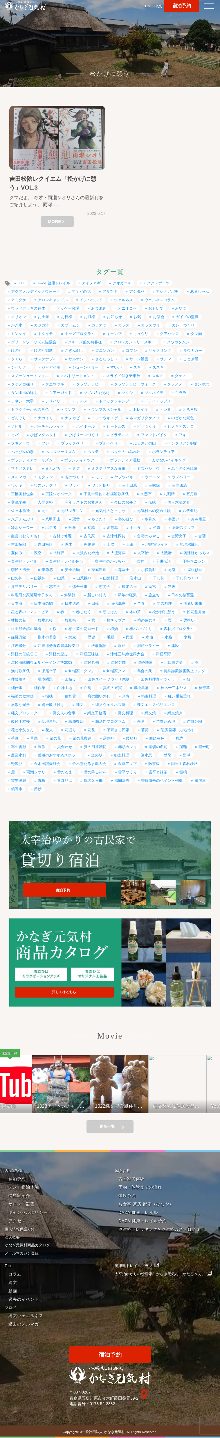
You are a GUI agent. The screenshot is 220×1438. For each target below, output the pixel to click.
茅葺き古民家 (118, 730)
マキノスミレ (22, 468)
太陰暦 (166, 553)
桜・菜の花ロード (83, 629)
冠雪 (76, 519)
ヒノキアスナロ (180, 426)
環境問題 (45, 679)
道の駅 (96, 755)
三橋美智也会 (22, 494)
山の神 (16, 578)
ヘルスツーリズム (60, 451)
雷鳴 (183, 772)
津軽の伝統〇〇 (24, 654)
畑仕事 (16, 688)
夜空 (38, 553)
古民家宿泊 (14, 1170)
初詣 (91, 527)
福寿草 (204, 688)
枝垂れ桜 (45, 620)
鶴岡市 (16, 789)
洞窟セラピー (148, 645)
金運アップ (127, 763)
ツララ (180, 392)
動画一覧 (107, 1126)
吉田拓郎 (18, 544)
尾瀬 (172, 570)
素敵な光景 (20, 704)
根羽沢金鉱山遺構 (26, 629)
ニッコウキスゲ (104, 418)
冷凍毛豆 (198, 519)
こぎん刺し (74, 350)
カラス (123, 325)
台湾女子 (178, 536)
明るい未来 (192, 603)
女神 (140, 561)
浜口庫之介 (173, 662)
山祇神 (39, 578)
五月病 (192, 494)
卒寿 (157, 527)
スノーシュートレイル (30, 376)
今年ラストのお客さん (83, 502)
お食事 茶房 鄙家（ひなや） (146, 1204)
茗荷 (145, 730)
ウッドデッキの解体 (28, 308)
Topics (10, 1266)
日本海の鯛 (43, 603)
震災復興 (18, 780)
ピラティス (119, 435)
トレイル (140, 409)
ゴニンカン (104, 350)
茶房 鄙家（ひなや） (178, 730)
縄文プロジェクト (26, 713)
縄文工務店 (96, 713)
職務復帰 (76, 721)
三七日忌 (129, 485)
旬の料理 (164, 603)
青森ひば (64, 780)
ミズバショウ (148, 468)
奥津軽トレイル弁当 (66, 561)
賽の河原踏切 (95, 747)
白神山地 (64, 688)
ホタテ (93, 451)
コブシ (131, 350)
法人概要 (12, 1237)
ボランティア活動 (125, 460)
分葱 (72, 527)
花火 (49, 730)
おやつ (180, 308)
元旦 (45, 511)
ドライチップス (158, 401)
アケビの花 (81, 291)
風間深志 (121, 780)
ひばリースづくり (83, 435)
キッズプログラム (80, 333)
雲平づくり (127, 772)
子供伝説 (163, 561)
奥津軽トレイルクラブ (133, 1266)
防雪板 (154, 763)
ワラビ (74, 485)
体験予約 (127, 1195)
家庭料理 (99, 570)
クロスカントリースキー (134, 342)
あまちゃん (199, 291)
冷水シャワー (22, 527)
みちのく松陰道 (184, 468)
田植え (70, 679)
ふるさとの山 (144, 443)
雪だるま (64, 772)
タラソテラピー (89, 384)
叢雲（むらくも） (26, 536)
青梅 (41, 780)
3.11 (21, 283)
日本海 (16, 603)
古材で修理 (62, 536)
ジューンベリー (85, 367)
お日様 (66, 317)
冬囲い (173, 519)
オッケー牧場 (68, 308)
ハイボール (85, 426)
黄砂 (38, 789)
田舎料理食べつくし (158, 679)
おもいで (155, 308)
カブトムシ (70, 325)
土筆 (130, 544)
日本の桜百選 (182, 595)
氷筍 (187, 637)
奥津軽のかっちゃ (110, 561)
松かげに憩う (163, 612)
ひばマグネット (43, 435)
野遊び (16, 763)
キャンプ (114, 333)
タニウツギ (54, 384)
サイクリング (160, 350)
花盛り (70, 730)
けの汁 (16, 350)
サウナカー (192, 350)
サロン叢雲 (138, 359)
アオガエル (122, 283)
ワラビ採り (100, 485)
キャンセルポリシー (28, 1212)
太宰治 (143, 553)
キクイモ (45, 333)
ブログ (10, 1307)
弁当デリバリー (24, 586)
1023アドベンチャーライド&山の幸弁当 (74, 1106)
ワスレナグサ (45, 485)
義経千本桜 (20, 721)
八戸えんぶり (22, 519)
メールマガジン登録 (22, 1253)
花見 (91, 730)
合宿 (202, 536)
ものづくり (74, 477)
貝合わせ (64, 747)
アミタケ (18, 300)
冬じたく (99, 519)
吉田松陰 (45, 544)
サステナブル (45, 359)
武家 (72, 637)
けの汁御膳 (43, 350)
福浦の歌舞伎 (22, 696)
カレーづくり (183, 325)
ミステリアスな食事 (108, 468)
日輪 (95, 603)
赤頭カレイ (127, 747)
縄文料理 (125, 713)
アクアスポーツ (156, 283)
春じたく (83, 612)
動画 (12, 1291)
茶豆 (15, 738)
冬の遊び (125, 519)
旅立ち (154, 595)
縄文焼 (150, 713)
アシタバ (136, 291)
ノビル (16, 426)
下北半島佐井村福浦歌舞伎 (106, 494)
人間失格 (45, 502)
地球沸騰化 (189, 544)
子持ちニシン (194, 561)
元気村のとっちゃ (110, 511)
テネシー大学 (22, 401)
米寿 (125, 696)
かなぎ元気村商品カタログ (27, 1245)
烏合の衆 (144, 671)
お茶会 (158, 317)
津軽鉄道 (145, 662)
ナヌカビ (72, 418)
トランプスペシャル (104, 409)
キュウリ (140, 333)
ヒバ (15, 435)
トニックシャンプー (116, 401)
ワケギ (16, 485)
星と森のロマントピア (30, 612)
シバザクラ (20, 367)
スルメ (157, 376)
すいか (116, 367)
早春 (141, 603)
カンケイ (18, 333)
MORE (54, 221)
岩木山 (135, 578)
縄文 (80, 704)
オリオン (18, 317)
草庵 (34, 738)
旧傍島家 (118, 603)
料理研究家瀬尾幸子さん (32, 595)
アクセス (17, 1220)
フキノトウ (20, 443)
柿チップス (116, 620)
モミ (99, 477)
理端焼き (18, 679)
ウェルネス (123, 300)
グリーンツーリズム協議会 (33, 342)
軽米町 (204, 747)
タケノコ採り (22, 384)
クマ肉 (196, 333)
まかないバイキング (169, 460)
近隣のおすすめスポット (58, 755)
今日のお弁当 (125, 502)
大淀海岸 (118, 553)
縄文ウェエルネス (25, 1315)
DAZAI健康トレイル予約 (142, 1220)
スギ (137, 367)
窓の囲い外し (99, 696)
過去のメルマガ (23, 1324)
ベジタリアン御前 (182, 443)
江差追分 (18, 645)
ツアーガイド (60, 392)
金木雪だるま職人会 (89, 763)
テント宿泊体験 (23, 1187)
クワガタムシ (178, 342)
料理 (172, 586)
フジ (45, 443)
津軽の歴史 (58, 654)
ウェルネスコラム (160, 300)
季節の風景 (20, 570)
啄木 (68, 544)
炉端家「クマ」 (81, 671)
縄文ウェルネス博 (110, 704)
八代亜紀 (190, 511)
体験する (122, 1170)
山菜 (61, 578)
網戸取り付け (53, 704)
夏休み (16, 553)
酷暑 (167, 755)
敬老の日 (129, 586)
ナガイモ (45, 418)
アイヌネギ (91, 283)
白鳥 (87, 688)
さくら (16, 359)
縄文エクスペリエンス (156, 704)
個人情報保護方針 (20, 1229)
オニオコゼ (127, 308)
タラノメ (174, 384)
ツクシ (127, 392)
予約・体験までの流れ (140, 1187)
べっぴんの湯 (22, 451)
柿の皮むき (146, 620)
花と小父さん (22, 730)
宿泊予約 (17, 1178)
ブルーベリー (110, 443)
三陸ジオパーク (58, 494)
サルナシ (76, 359)
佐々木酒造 (20, 511)
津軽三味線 (89, 654)
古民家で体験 (131, 1178)
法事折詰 (98, 645)
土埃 (110, 544)
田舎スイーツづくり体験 (108, 679)
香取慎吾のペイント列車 (162, 780)
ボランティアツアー (81, 460)
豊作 (41, 747)
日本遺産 (72, 603)
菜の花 (55, 738)
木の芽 (135, 612)
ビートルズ (116, 426)
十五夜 (135, 527)
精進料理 (148, 696)
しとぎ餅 (190, 359)
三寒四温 (179, 485)
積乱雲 (70, 696)
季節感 (47, 570)
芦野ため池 (165, 721)
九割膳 (169, 494)
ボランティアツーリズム (32, 460)
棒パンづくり (140, 629)
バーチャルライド (49, 426)
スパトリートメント (77, 376)
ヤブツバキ (123, 477)
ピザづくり (146, 426)
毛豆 (110, 637)
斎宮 (152, 586)
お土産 (43, 317)
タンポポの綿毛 (24, 392)
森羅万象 (18, 637)
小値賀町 (148, 570)
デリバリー (54, 401)
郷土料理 (121, 755)
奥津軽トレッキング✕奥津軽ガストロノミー (161, 1229)
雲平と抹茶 (158, 772)
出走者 (51, 527)
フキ (182, 435)
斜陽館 (69, 595)
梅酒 (114, 629)
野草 (187, 755)
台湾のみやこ (148, 536)
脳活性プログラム (110, 721)
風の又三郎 (93, 780)
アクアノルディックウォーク (35, 291)
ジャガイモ (51, 367)
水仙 (149, 637)
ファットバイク (154, 435)
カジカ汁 (41, 325)
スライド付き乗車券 (123, 376)
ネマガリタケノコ (144, 418)
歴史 (91, 637)
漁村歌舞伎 (20, 671)
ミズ (76, 468)
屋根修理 (194, 570)
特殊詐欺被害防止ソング (184, 671)
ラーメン (152, 477)
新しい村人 (96, 595)
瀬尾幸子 (49, 671)
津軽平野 (163, 654)
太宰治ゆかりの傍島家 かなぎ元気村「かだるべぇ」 (160, 1274)
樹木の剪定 (47, 637)
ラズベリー (181, 477)
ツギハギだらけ (97, 392)
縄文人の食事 (64, 713)
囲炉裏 (89, 544)
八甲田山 (52, 519)
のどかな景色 (182, 418)
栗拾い (189, 620)
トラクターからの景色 (30, 409)
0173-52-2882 (102, 1403)
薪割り (108, 738)
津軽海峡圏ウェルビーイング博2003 (41, 662)
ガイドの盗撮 (187, 317)
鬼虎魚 (200, 780)
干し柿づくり (187, 578)
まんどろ (52, 468)
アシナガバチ (167, 291)
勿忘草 (112, 527)
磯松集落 (141, 688)
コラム (14, 1274)
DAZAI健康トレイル (53, 283)
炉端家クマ (116, 671)
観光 (179, 738)
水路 (168, 637)
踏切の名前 (158, 747)
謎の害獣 (18, 747)
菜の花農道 (82, 738)
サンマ (165, 359)
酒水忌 (146, 755)
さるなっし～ (106, 359)
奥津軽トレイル (24, 561)
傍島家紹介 (19, 1195)
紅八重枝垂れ (179, 696)
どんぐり (18, 418)
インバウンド (91, 300)
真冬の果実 (112, 688)
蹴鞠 (183, 747)
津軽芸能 (118, 662)
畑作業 (39, 688)
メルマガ (18, 477)
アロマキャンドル (53, 300)
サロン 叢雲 (21, 1204)
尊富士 (123, 570)
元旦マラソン (72, 511)
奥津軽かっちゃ (196, 553)
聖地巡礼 (49, 721)
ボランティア (163, 451)
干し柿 (158, 578)
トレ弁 (165, 409)
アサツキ (110, 291)
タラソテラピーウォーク (135, 384)
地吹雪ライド (156, 544)
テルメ (81, 401)
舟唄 (141, 721)
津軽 (175, 645)
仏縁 (152, 502)
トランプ (67, 409)
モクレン (45, 477)
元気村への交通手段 (154, 511)
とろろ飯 (190, 409)
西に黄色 (156, 738)
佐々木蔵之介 (178, 502)
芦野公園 (194, 721)
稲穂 (49, 696)
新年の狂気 (127, 595)
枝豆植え (72, 620)
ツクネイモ (154, 392)
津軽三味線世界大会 (127, 654)
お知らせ (114, 317)
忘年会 (54, 586)
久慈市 (146, 494)
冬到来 (150, 519)
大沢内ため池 (87, 553)
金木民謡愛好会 (47, 763)
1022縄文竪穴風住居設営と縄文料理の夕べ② (132, 1106)
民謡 (130, 637)
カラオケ (99, 325)
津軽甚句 (91, 662)
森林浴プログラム (179, 629)
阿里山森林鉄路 (184, 763)
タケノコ (182, 376)
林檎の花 (18, 620)
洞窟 (121, 645)
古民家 (89, 536)
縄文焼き (175, 713)
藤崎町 (131, 738)
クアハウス (169, 333)
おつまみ (98, 308)
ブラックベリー (74, 443)
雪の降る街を (95, 772)
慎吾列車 (79, 586)
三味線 (154, 485)
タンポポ (201, 384)
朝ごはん (110, 612)
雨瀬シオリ (35, 772)
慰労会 (104, 586)
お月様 (89, 317)
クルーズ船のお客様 (85, 342)
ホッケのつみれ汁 (125, 451)
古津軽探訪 (116, 536)
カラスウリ (150, 325)
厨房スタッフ (183, 527)
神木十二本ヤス (174, 688)
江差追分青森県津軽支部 (58, 645)
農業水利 (18, 755)
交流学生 (18, 502)
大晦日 (59, 553)
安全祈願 (72, 570)
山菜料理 (110, 578)
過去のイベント (23, 1299)
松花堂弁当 (196, 612)
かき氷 (16, 325)
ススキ (158, 367)
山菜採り (83, 578)
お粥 (137, 317)
